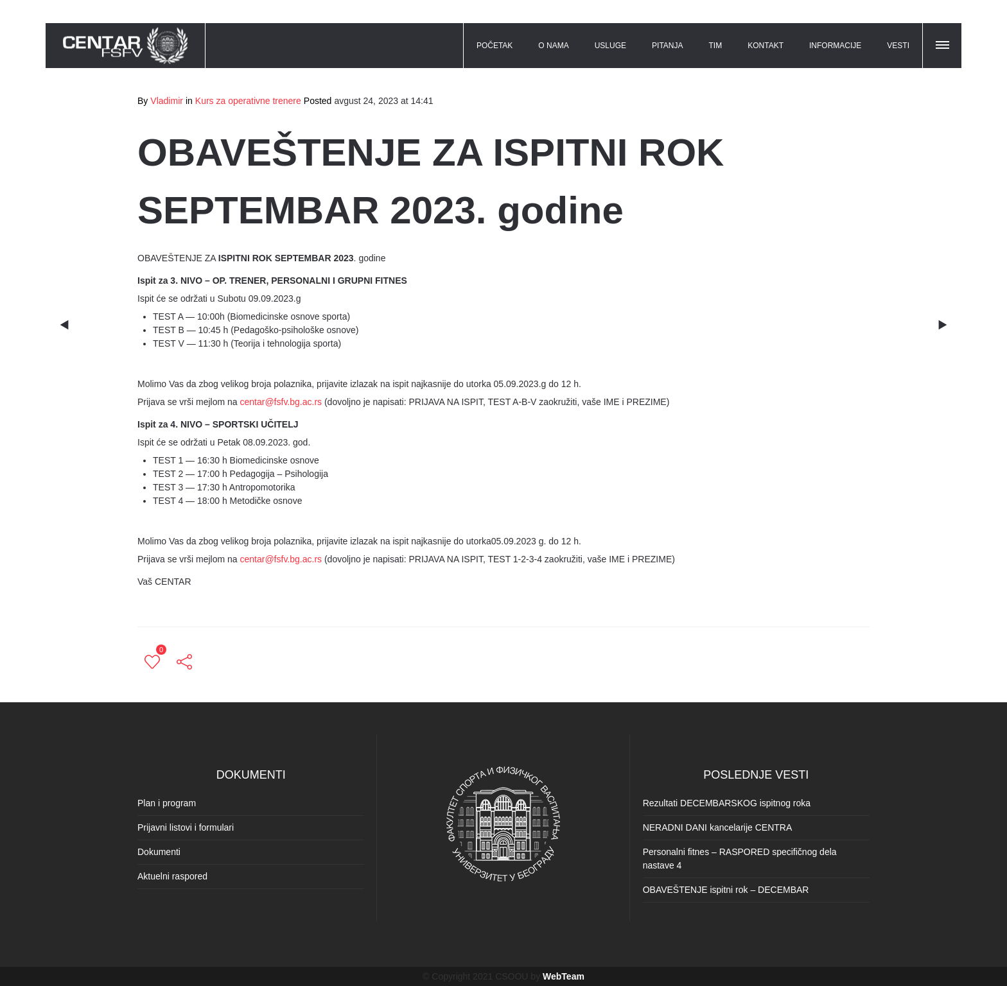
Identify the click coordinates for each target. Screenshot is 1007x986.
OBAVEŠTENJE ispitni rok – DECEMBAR (726, 890)
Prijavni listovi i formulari (185, 827)
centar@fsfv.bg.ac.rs (281, 402)
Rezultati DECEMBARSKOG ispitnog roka (726, 803)
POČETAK (494, 45)
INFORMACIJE (835, 45)
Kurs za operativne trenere (248, 101)
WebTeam (563, 976)
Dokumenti (158, 852)
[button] (943, 43)
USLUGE (610, 45)
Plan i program (166, 803)
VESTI (898, 45)
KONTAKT (766, 45)
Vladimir (166, 101)
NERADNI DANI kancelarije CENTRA (717, 827)
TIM (715, 45)
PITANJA (667, 45)
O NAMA (553, 45)
